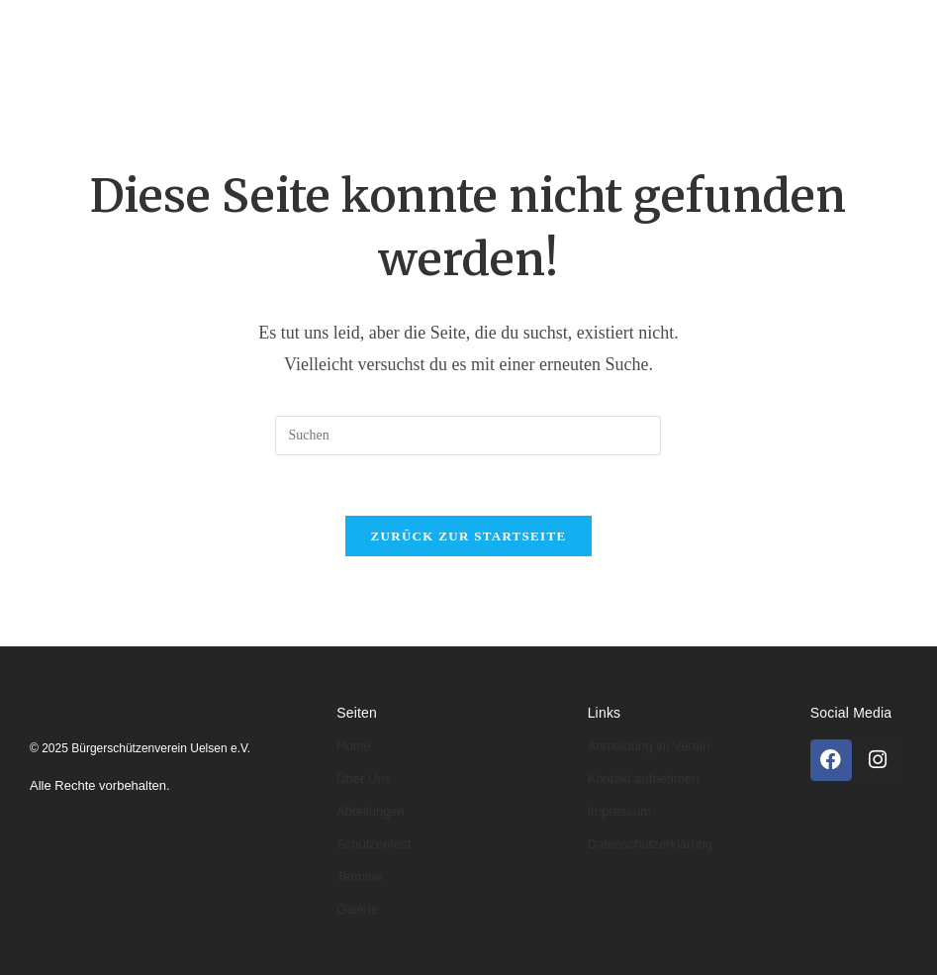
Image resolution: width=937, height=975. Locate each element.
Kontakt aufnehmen (644, 778)
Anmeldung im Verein (649, 745)
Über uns (321, 27)
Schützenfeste (723, 27)
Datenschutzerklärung (650, 843)
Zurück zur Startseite (469, 536)
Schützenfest (373, 843)
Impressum (619, 811)
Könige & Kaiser (578, 27)
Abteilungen (438, 27)
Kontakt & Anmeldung (483, 84)
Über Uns (363, 778)
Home (230, 27)
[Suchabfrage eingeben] (468, 435)
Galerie (339, 84)
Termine (249, 84)
